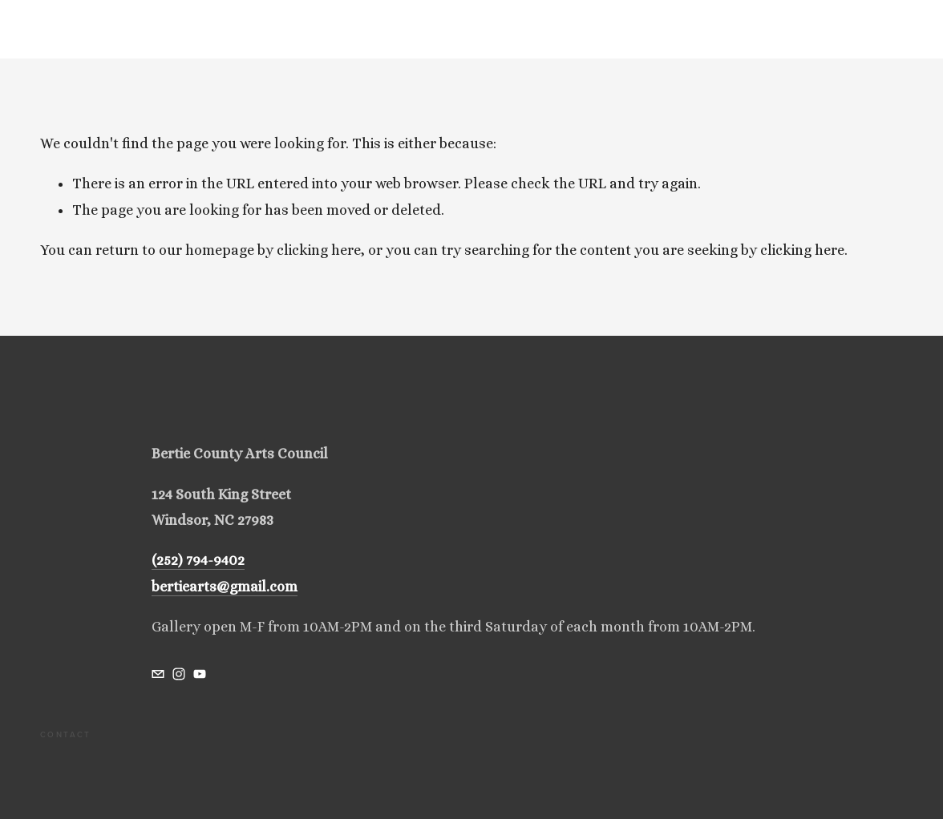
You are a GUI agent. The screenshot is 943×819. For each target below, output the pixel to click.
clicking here (319, 250)
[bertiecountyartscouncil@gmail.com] (158, 674)
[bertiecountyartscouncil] (178, 674)
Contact (65, 734)
